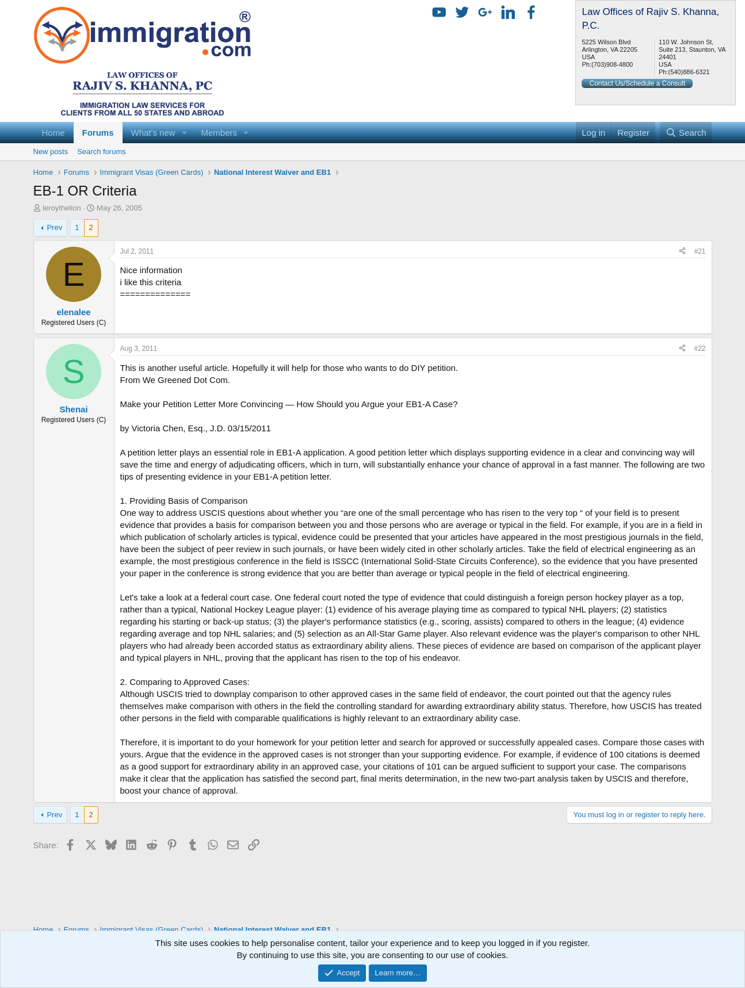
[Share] (682, 251)
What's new (153, 132)
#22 (699, 348)
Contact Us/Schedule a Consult (637, 83)
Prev (54, 227)
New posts (50, 151)
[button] (184, 132)
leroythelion (62, 208)
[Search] (686, 132)
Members (219, 132)
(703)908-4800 (612, 64)
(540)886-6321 (688, 71)
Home (53, 132)
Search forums (101, 151)
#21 (699, 251)
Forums (98, 132)
